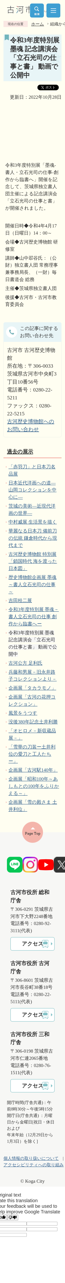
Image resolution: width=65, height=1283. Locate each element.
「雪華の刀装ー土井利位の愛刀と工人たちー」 (31, 754)
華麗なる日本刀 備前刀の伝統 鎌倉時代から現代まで (32, 538)
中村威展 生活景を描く (32, 522)
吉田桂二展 (20, 600)
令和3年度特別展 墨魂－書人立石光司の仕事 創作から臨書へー (33, 616)
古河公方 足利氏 (25, 663)
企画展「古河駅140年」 (33, 770)
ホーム (37, 24)
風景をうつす (22, 713)
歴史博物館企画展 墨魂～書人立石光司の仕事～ (32, 584)
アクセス (32, 944)
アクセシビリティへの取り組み (33, 1165)
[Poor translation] (12, 1217)
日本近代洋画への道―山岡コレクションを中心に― (32, 490)
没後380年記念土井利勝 (33, 721)
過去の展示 (20, 452)
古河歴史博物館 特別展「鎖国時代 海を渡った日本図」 (32, 561)
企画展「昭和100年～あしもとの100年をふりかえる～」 (33, 786)
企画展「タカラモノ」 (32, 688)
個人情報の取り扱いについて (31, 1158)
